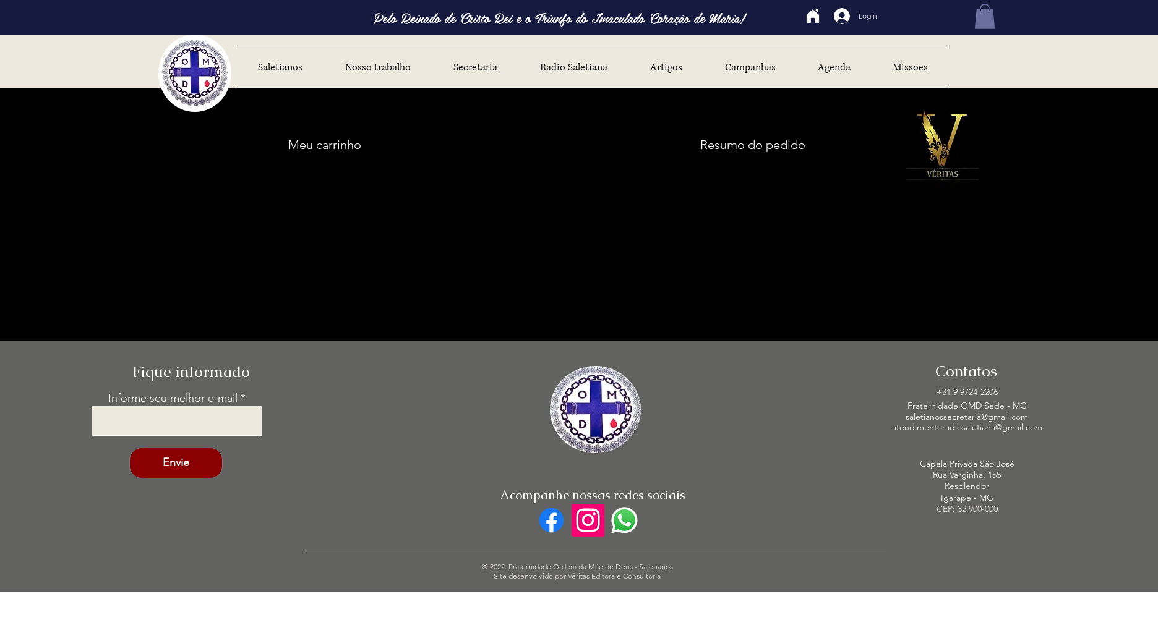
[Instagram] (588, 520)
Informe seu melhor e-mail (173, 398)
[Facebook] (551, 520)
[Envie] (176, 463)
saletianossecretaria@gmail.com (967, 416)
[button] (984, 16)
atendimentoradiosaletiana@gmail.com (967, 427)
